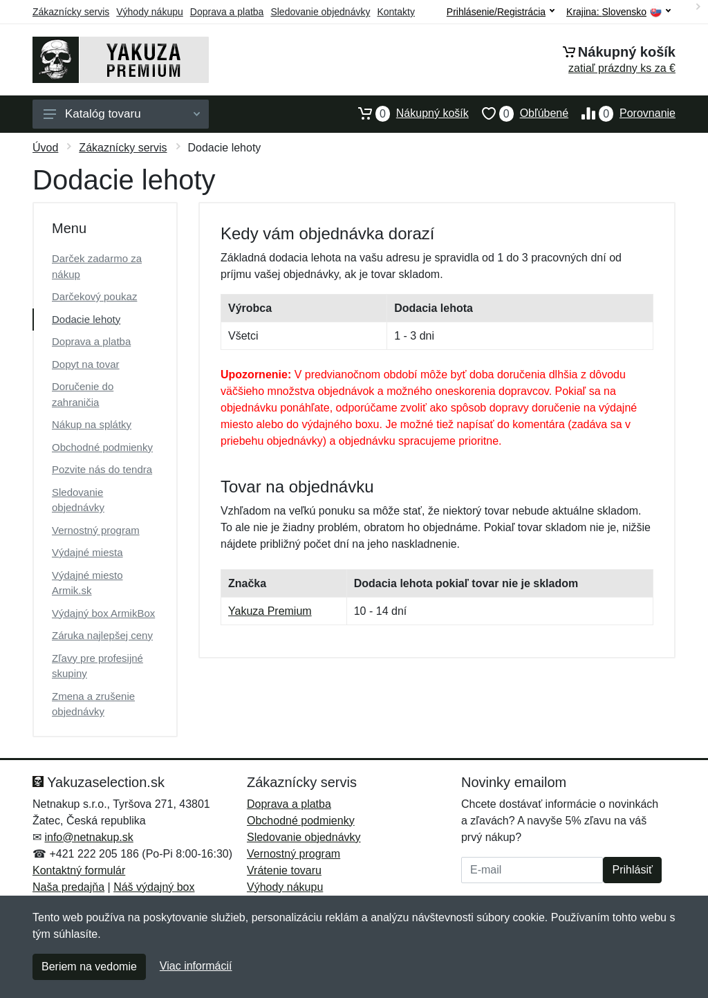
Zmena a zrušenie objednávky (93, 704)
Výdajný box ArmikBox (103, 613)
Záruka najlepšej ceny (102, 635)
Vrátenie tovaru (284, 870)
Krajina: (618, 12)
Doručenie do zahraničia (82, 394)
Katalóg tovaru (122, 113)
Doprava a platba (227, 11)
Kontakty (395, 11)
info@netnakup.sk (88, 837)
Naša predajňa (68, 887)
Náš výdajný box (153, 887)
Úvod (45, 148)
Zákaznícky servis (70, 11)
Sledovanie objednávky (320, 11)
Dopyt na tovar (86, 364)
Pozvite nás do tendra (102, 469)
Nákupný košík (407, 113)
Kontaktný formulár (78, 870)
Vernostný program (96, 530)
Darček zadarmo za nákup (97, 266)
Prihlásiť (632, 870)
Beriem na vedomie (89, 966)
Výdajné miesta (87, 552)
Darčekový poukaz (94, 296)
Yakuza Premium (270, 611)
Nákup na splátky (91, 424)
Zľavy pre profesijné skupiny (97, 666)
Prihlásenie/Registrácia (501, 12)
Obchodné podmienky (102, 447)
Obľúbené (518, 113)
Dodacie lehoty (86, 319)
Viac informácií (196, 966)
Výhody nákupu (149, 11)
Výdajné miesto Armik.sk (87, 583)
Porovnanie (622, 113)
